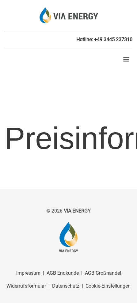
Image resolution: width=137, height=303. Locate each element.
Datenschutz (65, 286)
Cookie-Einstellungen (108, 286)
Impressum (28, 273)
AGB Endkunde (62, 273)
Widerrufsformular (26, 286)
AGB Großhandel (103, 273)
